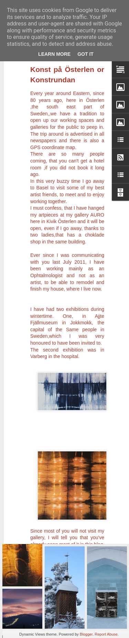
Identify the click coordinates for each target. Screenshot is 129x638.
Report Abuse (106, 634)
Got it (85, 54)
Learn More (54, 54)
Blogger (86, 634)
